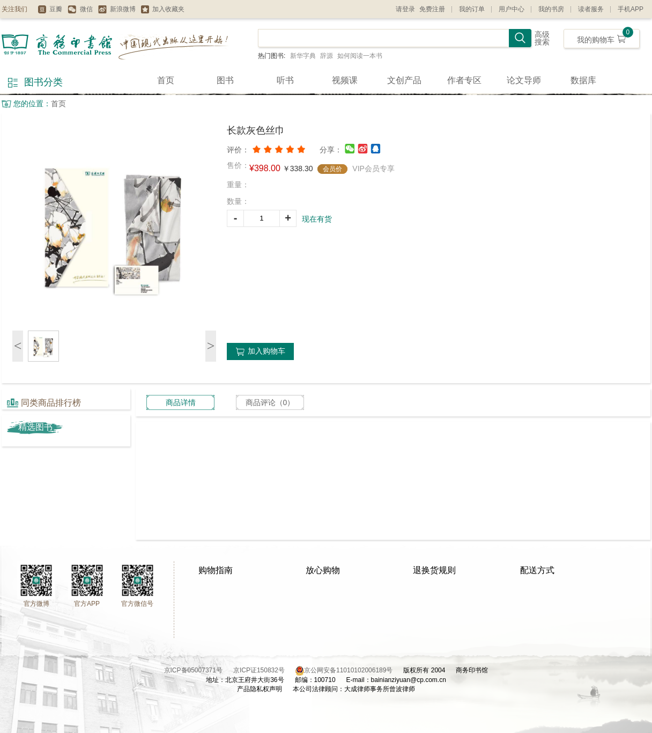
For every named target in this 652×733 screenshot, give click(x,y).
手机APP (630, 9)
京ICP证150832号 (264, 670)
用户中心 (511, 9)
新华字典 (303, 56)
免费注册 (432, 9)
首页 (165, 80)
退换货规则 (434, 570)
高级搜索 (542, 38)
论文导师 (524, 80)
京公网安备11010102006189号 (348, 670)
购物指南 (215, 570)
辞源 (326, 56)
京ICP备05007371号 (198, 670)
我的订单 (472, 9)
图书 (225, 80)
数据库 (583, 80)
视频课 (345, 80)
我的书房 (551, 9)
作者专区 (464, 80)
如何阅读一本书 (359, 56)
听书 (285, 80)
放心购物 (323, 570)
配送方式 (537, 570)
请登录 (405, 9)
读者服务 (591, 9)
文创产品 (404, 80)
